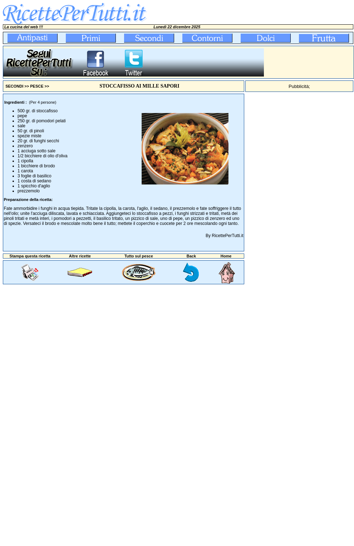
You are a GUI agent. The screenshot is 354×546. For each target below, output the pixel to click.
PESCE (36, 86)
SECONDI (14, 86)
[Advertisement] (279, 201)
